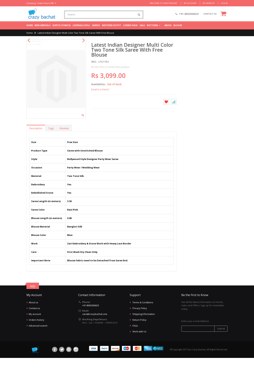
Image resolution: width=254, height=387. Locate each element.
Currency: (31, 3)
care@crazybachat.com (94, 343)
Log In (224, 3)
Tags (51, 157)
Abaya (167, 25)
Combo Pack (130, 25)
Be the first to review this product (110, 67)
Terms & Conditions (142, 331)
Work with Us (139, 360)
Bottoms (152, 25)
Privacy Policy (139, 337)
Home (29, 25)
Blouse (178, 25)
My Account (190, 3)
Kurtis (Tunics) (62, 25)
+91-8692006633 (90, 334)
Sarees (96, 25)
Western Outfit (111, 25)
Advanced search (38, 354)
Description (35, 157)
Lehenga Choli (81, 25)
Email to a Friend (100, 89)
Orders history (36, 349)
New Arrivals (42, 25)
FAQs (135, 354)
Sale (142, 25)
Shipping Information (143, 343)
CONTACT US (210, 14)
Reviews (64, 157)
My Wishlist (209, 3)
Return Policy (139, 349)
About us (33, 331)
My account (35, 343)
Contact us (34, 337)
